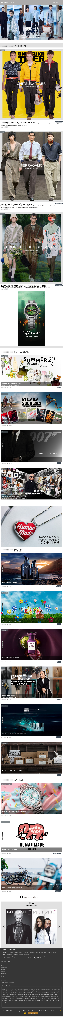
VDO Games (34, 989)
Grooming (9, 954)
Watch (25, 1000)
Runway (11, 952)
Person (7, 989)
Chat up (59, 853)
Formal (56, 991)
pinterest (3, 973)
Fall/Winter (41, 996)
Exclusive (11, 958)
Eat (3, 989)
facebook (4, 964)
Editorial (5, 958)
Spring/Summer (59, 121)
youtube (3, 975)
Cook (49, 989)
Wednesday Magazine (8, 982)
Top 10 (36, 958)
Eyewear (37, 994)
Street (25, 991)
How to (10, 956)
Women (59, 699)
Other (53, 989)
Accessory (51, 996)
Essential (24, 958)
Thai (46, 989)
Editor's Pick (53, 994)
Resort (13, 991)
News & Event (50, 956)
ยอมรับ (33, 1013)
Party (52, 991)
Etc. (17, 991)
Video (40, 958)
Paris (3, 994)
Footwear (43, 1000)
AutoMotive (58, 891)
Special (26, 992)
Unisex (58, 989)
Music (25, 994)
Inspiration (16, 954)
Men (46, 996)
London (21, 989)
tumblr (3, 977)
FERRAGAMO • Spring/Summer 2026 (16, 204)
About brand (47, 952)
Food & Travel (17, 956)
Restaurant (10, 996)
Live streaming (39, 952)
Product (59, 387)
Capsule (34, 996)
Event (9, 1000)
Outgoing (27, 989)
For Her (54, 952)
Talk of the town (45, 991)
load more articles (29, 897)
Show (33, 994)
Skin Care (59, 586)
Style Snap (26, 954)
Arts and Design (17, 998)
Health (14, 1000)
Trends (10, 998)
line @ (2, 965)
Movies (56, 992)
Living (4, 1002)
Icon (21, 954)
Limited (44, 992)
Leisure (5, 956)
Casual (4, 996)
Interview (20, 992)
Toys (44, 956)
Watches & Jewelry (29, 952)
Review (8, 991)
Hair (7, 992)
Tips (43, 998)
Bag (56, 996)
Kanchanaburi (14, 989)
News (55, 853)
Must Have (18, 958)
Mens (29, 994)
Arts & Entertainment (27, 956)
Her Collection (13, 992)
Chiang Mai (36, 991)
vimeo (3, 969)
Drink (40, 998)
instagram (4, 967)
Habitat (13, 994)
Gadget (37, 1000)
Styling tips (19, 1000)
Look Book (50, 992)
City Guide (30, 958)
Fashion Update (18, 952)
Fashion (5, 952)
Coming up (19, 994)
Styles (25, 996)
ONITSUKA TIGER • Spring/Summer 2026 (17, 122)
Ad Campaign (45, 994)
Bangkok (39, 992)
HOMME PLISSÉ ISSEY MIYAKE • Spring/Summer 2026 (23, 286)
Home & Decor (38, 956)
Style (4, 954)
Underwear (32, 992)
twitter (3, 971)
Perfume (59, 624)
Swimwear (41, 989)
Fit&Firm (35, 998)
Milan (4, 991)
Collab (30, 996)
